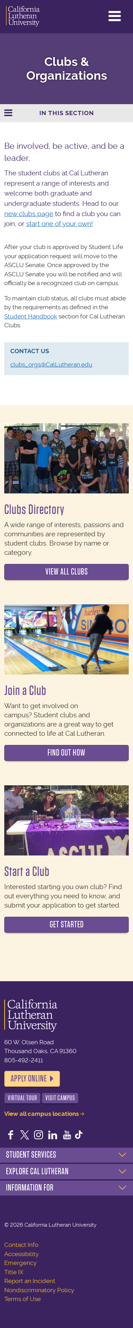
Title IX (13, 1272)
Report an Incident (29, 1280)
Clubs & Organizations (66, 69)
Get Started (67, 924)
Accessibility (21, 1254)
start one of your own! (59, 224)
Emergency (20, 1262)
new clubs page (28, 214)
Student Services (31, 1155)
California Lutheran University (23, 16)
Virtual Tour (22, 1098)
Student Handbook (30, 316)
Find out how (66, 753)
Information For (30, 1188)
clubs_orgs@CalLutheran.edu (51, 364)
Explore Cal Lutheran (37, 1171)
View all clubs (66, 572)
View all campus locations (41, 1113)
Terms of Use (22, 1298)
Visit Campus (60, 1098)
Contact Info (21, 1244)
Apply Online (29, 1079)
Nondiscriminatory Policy (39, 1290)
